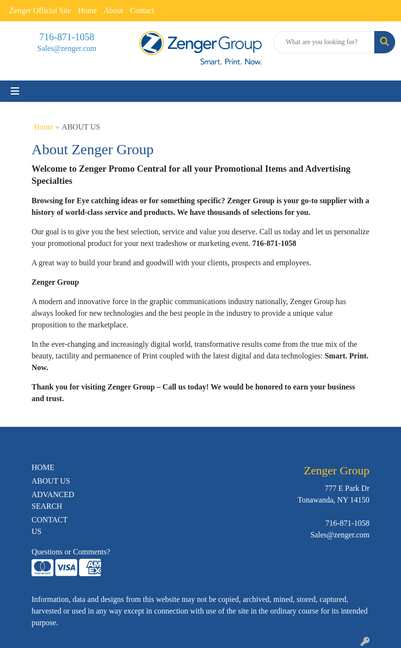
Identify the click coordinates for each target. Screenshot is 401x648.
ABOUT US (51, 481)
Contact (142, 10)
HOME (43, 467)
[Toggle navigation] (15, 91)
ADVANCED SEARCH (53, 500)
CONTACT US (49, 525)
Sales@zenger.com (67, 48)
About (113, 10)
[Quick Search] (324, 42)
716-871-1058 (66, 37)
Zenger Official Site (40, 10)
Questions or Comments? (71, 552)
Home (87, 10)
